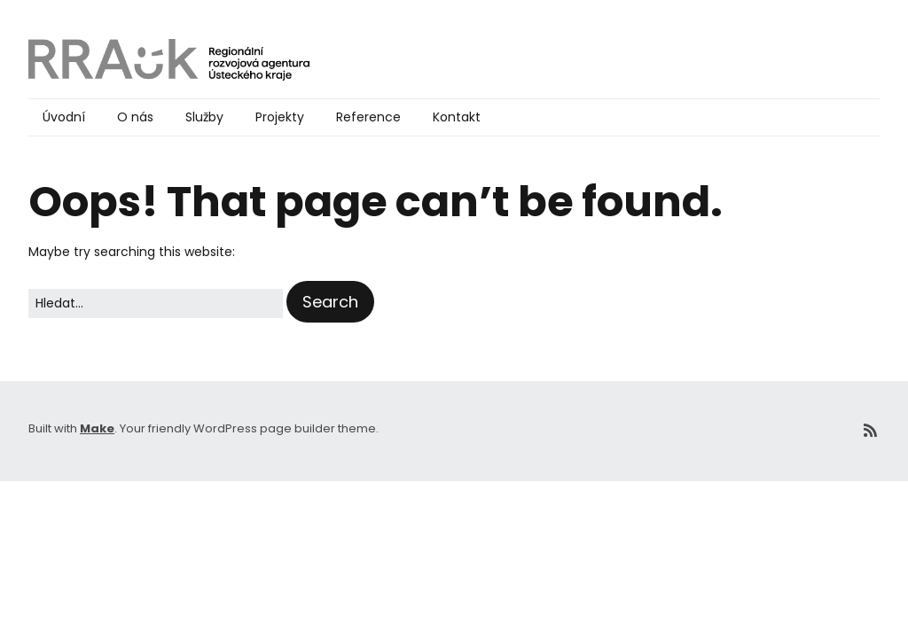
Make (97, 428)
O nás (135, 117)
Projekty (279, 117)
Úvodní (64, 117)
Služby (204, 117)
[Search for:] (155, 303)
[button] (330, 302)
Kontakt (457, 117)
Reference (368, 117)
